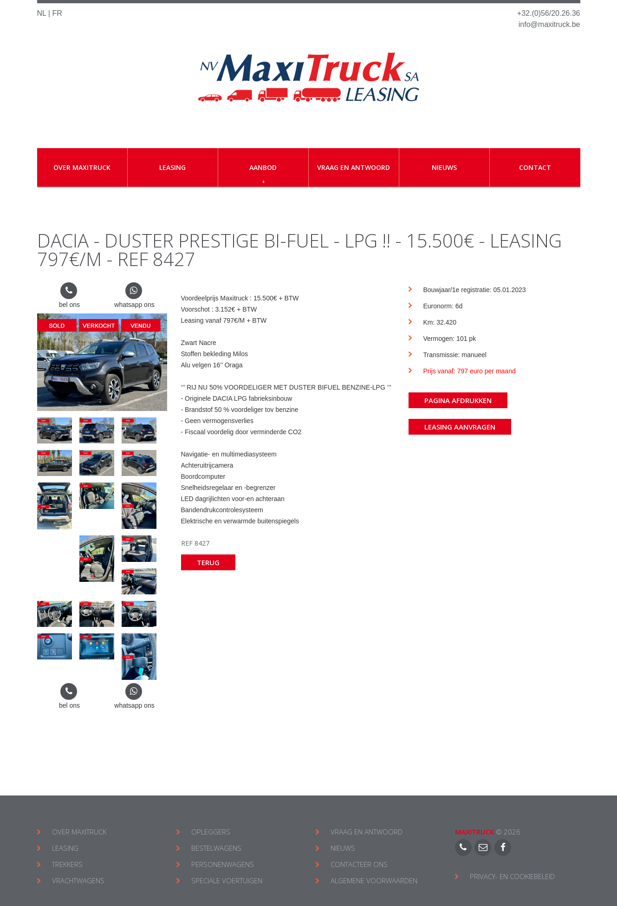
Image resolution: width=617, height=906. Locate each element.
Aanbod (263, 173)
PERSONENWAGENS (222, 864)
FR (57, 13)
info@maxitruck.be (549, 24)
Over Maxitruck (81, 167)
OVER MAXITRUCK (79, 831)
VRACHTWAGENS (78, 880)
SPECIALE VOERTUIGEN (226, 880)
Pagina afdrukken (458, 400)
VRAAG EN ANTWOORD (367, 831)
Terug (208, 562)
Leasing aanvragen (459, 426)
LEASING (65, 848)
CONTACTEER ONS (359, 864)
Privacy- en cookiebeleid (512, 876)
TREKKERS (67, 864)
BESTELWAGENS (216, 848)
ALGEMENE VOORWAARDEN (374, 880)
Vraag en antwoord (353, 167)
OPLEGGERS (210, 831)
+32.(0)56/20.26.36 (548, 13)
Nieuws (444, 167)
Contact (535, 167)
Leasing (172, 167)
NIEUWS (343, 848)
